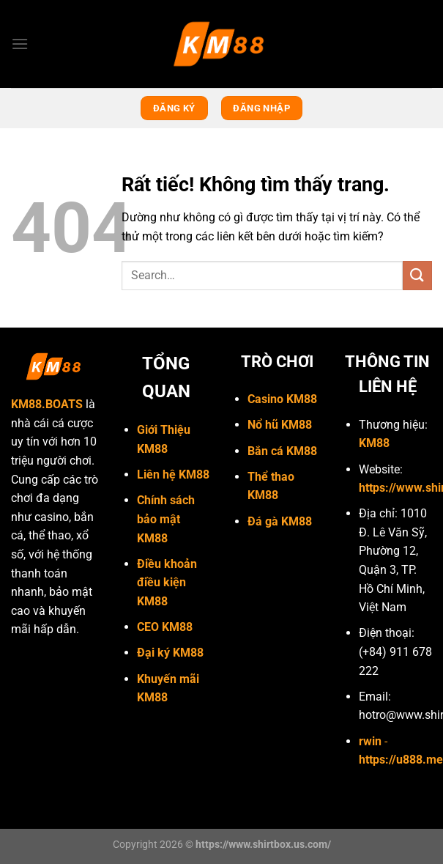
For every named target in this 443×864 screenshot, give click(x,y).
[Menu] (20, 44)
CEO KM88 (165, 627)
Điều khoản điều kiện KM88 (167, 582)
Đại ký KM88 (170, 653)
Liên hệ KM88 (173, 474)
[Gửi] (417, 275)
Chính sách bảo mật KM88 (166, 518)
